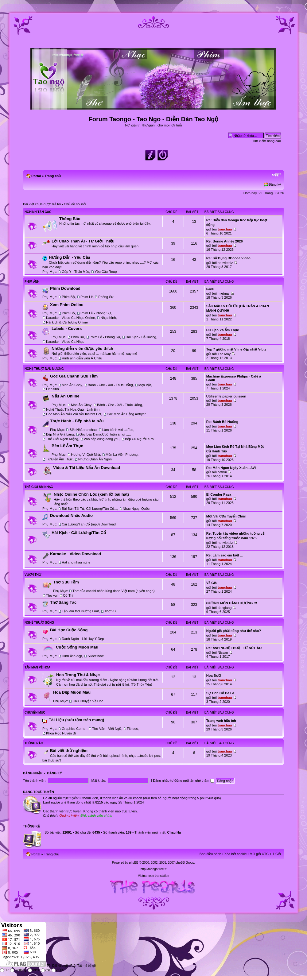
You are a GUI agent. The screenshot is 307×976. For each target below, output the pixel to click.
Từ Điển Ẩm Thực (59, 459)
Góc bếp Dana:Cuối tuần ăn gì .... (105, 434)
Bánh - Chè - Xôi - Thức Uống (110, 385)
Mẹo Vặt (144, 385)
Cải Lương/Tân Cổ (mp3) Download (89, 524)
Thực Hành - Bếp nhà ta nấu (77, 421)
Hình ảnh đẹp (72, 656)
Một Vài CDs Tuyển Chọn (226, 516)
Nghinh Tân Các (38, 212)
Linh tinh (52, 389)
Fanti (210, 289)
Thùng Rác (34, 743)
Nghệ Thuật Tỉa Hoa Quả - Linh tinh (72, 409)
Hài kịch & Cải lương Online (67, 322)
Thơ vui (51, 595)
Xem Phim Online (66, 304)
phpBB (133, 862)
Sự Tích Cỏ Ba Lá (220, 693)
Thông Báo (69, 218)
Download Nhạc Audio (71, 515)
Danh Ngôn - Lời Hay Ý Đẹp (83, 639)
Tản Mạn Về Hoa (37, 667)
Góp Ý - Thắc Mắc (75, 271)
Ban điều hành (210, 854)
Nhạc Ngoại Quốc (136, 508)
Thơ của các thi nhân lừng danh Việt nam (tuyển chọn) (113, 591)
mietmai (224, 293)
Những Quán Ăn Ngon (95, 459)
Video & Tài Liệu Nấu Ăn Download (86, 467)
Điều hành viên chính (96, 815)
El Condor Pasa (218, 494)
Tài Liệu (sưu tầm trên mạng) (76, 720)
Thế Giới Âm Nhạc (39, 487)
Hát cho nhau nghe (76, 562)
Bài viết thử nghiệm (68, 750)
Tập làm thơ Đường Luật (80, 611)
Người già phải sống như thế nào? (233, 631)
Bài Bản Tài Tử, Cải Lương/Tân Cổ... (89, 508)
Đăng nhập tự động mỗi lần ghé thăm (183, 780)
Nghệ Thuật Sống (39, 622)
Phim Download (65, 288)
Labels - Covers (67, 328)
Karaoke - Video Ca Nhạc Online (70, 318)
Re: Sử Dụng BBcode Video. (228, 258)
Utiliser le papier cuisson (226, 396)
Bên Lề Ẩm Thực (67, 445)
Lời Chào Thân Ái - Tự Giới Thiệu (83, 241)
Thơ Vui (110, 611)
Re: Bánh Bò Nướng (222, 422)
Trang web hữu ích (221, 720)
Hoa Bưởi (213, 675)
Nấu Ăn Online (66, 396)
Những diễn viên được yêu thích (82, 348)
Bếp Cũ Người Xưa (139, 439)
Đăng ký (275, 184)
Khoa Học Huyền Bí (61, 733)
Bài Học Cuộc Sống (68, 630)
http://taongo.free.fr (154, 869)
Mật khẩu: (98, 780)
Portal (36, 176)
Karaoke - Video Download (75, 554)
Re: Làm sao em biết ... (224, 555)
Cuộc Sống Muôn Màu (77, 647)
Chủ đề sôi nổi (75, 204)
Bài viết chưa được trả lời (42, 204)
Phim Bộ (68, 297)
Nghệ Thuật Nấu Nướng (44, 368)
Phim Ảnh (32, 281)
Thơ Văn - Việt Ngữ (106, 728)
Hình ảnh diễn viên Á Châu (82, 358)
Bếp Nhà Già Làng (60, 434)
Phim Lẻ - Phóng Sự (95, 313)
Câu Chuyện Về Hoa (87, 701)
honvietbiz (225, 263)
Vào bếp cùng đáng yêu (101, 439)
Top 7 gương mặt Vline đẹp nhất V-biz (236, 349)
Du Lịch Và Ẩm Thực (222, 330)
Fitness (132, 728)
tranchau (225, 229)
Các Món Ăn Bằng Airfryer (126, 414)
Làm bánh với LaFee (117, 430)
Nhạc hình (108, 318)
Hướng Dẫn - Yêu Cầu (69, 257)
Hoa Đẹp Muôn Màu (72, 692)
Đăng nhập (32, 773)
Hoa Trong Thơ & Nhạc (78, 674)
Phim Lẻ (86, 297)
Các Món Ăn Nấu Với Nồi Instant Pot (73, 414)
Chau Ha (174, 832)
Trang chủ (53, 176)
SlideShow (95, 656)
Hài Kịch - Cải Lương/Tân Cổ (79, 532)
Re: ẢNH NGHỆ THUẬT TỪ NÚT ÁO (234, 648)
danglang (224, 608)
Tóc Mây (224, 354)
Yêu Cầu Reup (106, 271)
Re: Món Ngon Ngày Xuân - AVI (231, 468)
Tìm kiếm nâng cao (266, 141)
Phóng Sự (105, 297)
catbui (222, 472)
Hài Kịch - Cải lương (141, 337)
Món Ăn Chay (72, 385)
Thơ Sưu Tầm (66, 582)
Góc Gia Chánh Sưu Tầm (74, 376)
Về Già (211, 583)
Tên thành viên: (34, 780)
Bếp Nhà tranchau (83, 430)
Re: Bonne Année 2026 (224, 241)
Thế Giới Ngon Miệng (62, 439)
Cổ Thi (68, 595)
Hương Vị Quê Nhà (85, 454)
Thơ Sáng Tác (63, 602)
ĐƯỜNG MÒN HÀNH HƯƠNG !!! (231, 603)
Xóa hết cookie (235, 854)
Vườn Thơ (33, 574)
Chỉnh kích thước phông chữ (276, 174)
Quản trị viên (69, 815)
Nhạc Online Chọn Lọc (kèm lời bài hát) (91, 494)
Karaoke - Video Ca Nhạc (65, 341)
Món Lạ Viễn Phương (122, 454)
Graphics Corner (74, 728)
